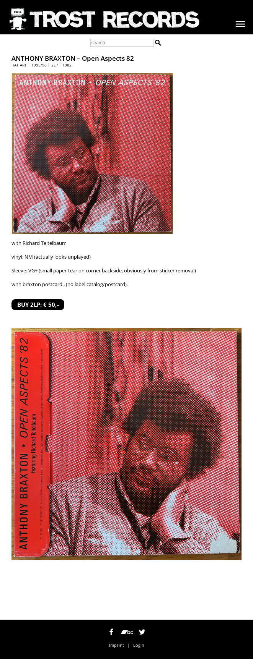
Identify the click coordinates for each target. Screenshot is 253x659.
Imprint (116, 645)
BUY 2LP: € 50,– (38, 304)
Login (138, 645)
